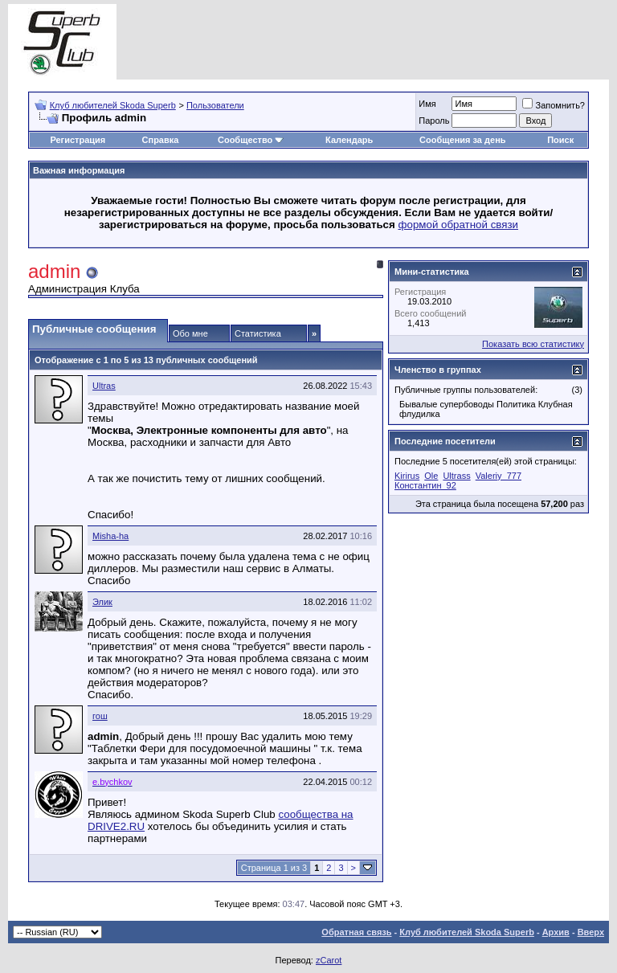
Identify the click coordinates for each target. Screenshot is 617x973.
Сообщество (251, 140)
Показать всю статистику (533, 344)
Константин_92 (425, 485)
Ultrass (456, 475)
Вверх (591, 932)
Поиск (560, 140)
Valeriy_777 (498, 475)
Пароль (434, 120)
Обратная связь (356, 932)
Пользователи (215, 105)
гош (100, 716)
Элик (102, 602)
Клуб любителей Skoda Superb (113, 105)
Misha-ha (110, 536)
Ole (431, 475)
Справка (160, 140)
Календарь (349, 140)
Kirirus (406, 475)
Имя (427, 103)
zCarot (328, 960)
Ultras (104, 385)
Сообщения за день (462, 140)
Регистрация (77, 140)
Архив (556, 932)
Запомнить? (553, 105)
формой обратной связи (458, 225)
